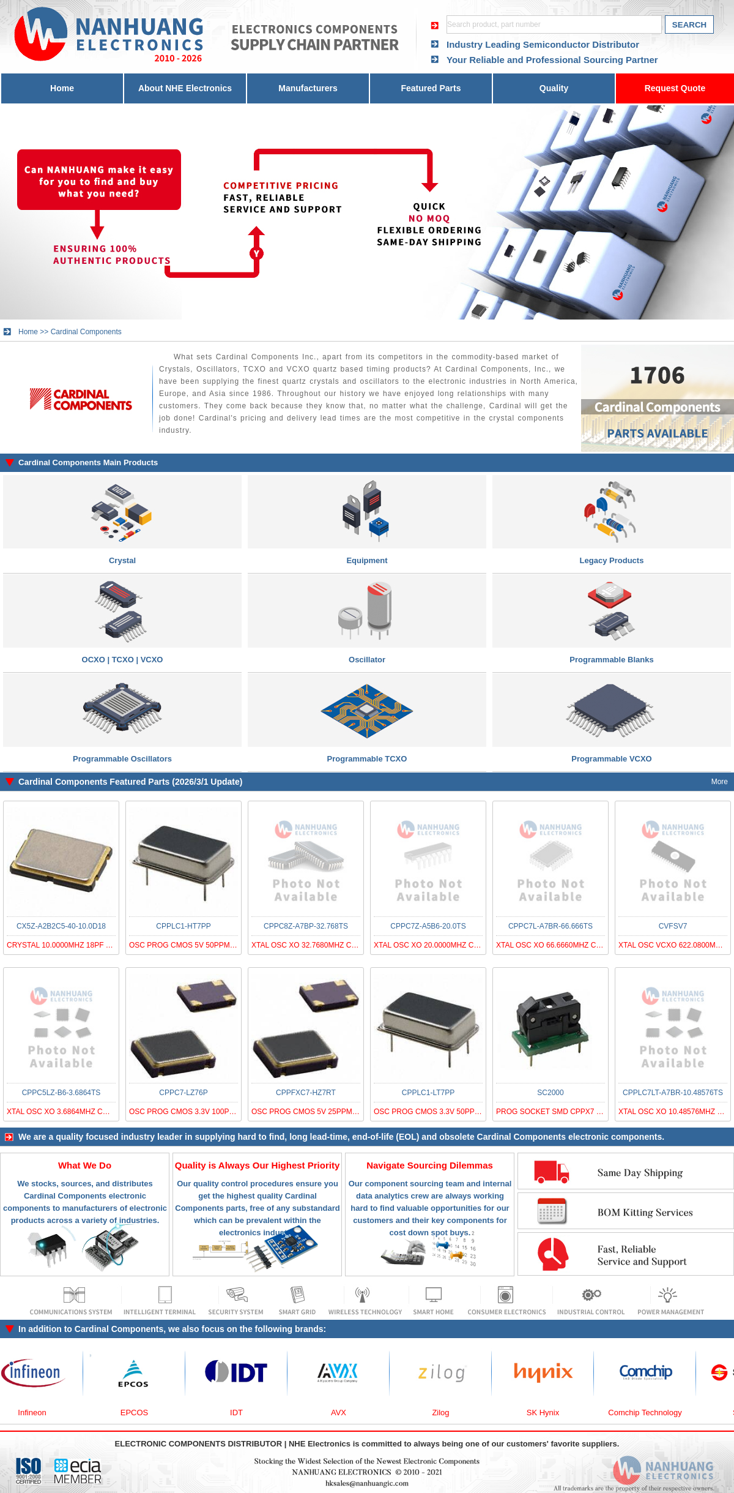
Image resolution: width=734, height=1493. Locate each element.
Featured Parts (431, 88)
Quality (553, 88)
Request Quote (675, 88)
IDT (259, 1412)
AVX (361, 1412)
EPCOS (157, 1412)
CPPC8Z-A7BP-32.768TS (306, 926)
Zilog (463, 1412)
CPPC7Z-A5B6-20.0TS (427, 926)
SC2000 (550, 1092)
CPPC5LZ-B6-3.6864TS (61, 1092)
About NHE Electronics (185, 88)
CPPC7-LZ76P (183, 1092)
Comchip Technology (667, 1412)
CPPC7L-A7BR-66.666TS (550, 926)
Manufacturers (307, 88)
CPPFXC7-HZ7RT (306, 1092)
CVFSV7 (673, 926)
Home (62, 88)
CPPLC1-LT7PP (428, 1092)
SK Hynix (565, 1412)
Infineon (54, 1412)
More (719, 781)
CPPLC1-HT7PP (183, 926)
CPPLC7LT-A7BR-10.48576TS (673, 1092)
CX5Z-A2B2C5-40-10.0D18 (61, 926)
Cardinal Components (86, 331)
